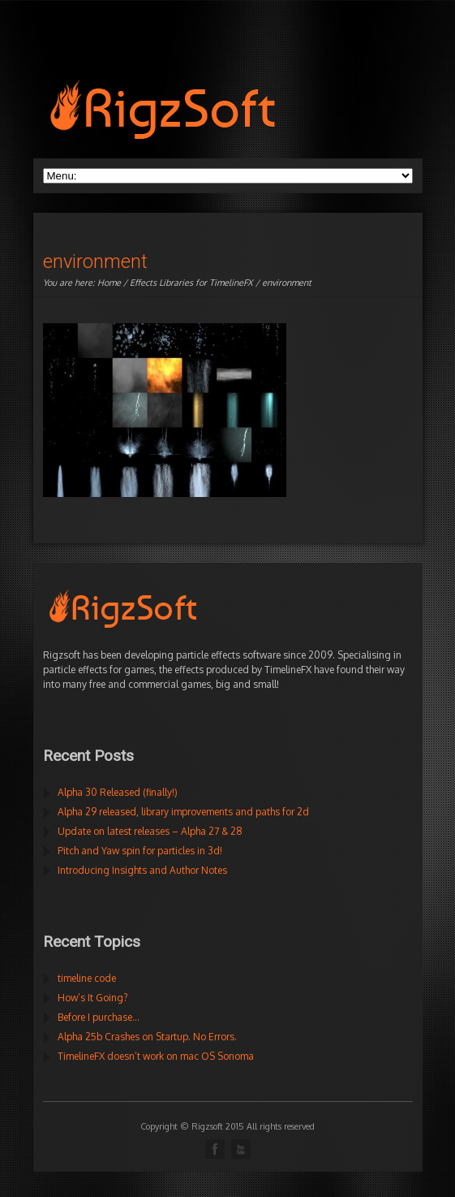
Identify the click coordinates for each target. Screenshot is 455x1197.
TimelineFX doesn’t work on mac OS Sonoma (156, 1056)
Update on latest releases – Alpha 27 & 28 (150, 831)
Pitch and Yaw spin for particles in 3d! (140, 851)
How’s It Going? (92, 998)
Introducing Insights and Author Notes (142, 870)
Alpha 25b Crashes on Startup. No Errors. (147, 1037)
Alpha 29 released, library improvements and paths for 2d (183, 812)
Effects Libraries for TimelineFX (191, 282)
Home (109, 282)
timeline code (87, 978)
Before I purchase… (99, 1017)
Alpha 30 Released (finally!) (118, 792)
